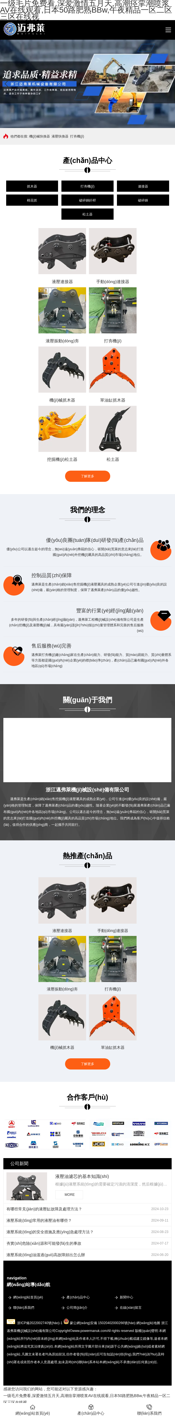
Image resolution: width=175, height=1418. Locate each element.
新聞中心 (126, 1297)
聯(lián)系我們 (23, 1308)
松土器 (87, 214)
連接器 (143, 186)
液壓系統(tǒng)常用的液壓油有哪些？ (39, 1220)
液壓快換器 (60, 136)
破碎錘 (143, 200)
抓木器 (32, 186)
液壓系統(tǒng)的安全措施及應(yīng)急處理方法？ (50, 1232)
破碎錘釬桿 (87, 200)
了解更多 (87, 476)
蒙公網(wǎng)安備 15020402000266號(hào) (102, 1323)
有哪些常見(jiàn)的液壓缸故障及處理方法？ (44, 1209)
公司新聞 (19, 1163)
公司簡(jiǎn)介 (77, 1308)
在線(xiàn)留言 (131, 1308)
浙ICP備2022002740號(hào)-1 (39, 1323)
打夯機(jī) (77, 136)
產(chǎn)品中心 (77, 1297)
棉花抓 (32, 200)
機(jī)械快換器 (39, 136)
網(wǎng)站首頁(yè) (28, 1297)
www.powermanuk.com (89, 1331)
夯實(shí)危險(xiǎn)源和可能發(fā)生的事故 (43, 1243)
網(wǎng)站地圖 (148, 1323)
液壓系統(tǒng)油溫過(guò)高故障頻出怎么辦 (45, 1255)
